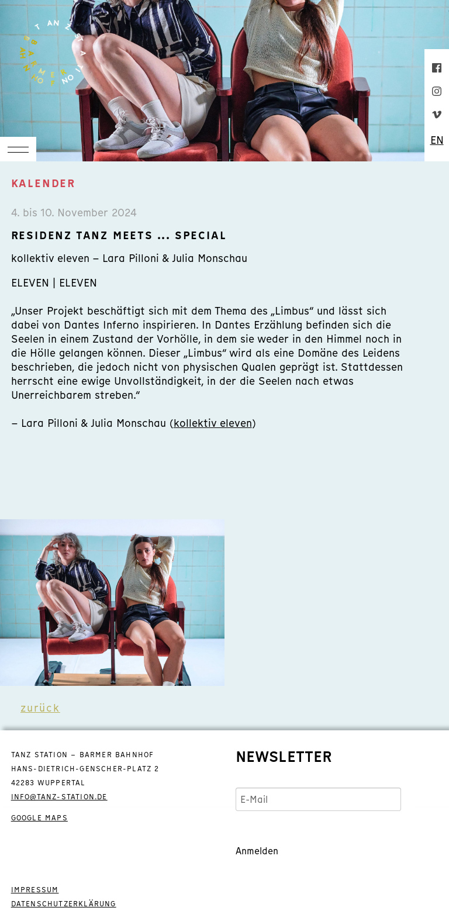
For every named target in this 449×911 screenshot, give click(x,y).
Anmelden (257, 850)
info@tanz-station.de (59, 797)
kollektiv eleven (213, 423)
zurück (40, 707)
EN (437, 140)
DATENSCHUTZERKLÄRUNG (63, 904)
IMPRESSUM (35, 890)
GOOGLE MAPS (39, 818)
